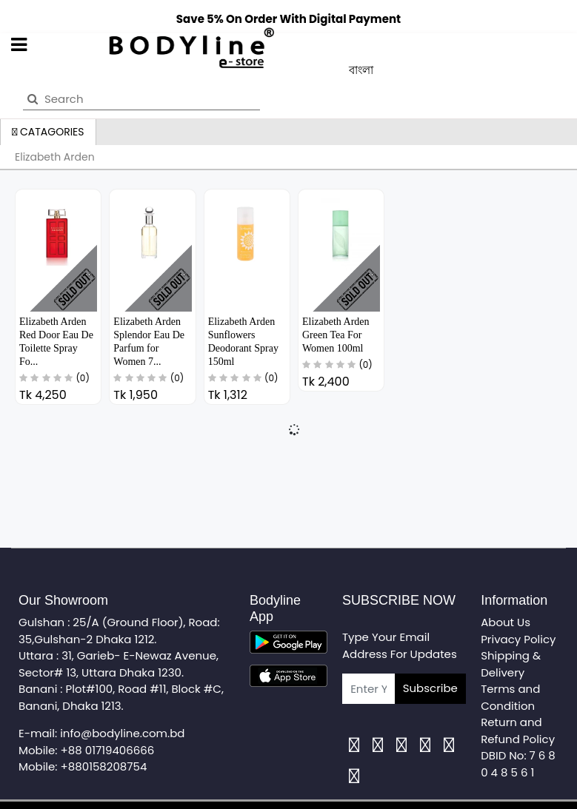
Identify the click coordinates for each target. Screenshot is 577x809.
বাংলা (361, 70)
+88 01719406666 (108, 750)
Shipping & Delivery (511, 664)
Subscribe (430, 688)
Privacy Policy (518, 639)
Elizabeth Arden (55, 157)
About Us (505, 622)
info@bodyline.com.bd (122, 733)
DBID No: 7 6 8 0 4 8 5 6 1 (518, 764)
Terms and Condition (510, 697)
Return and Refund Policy (518, 730)
